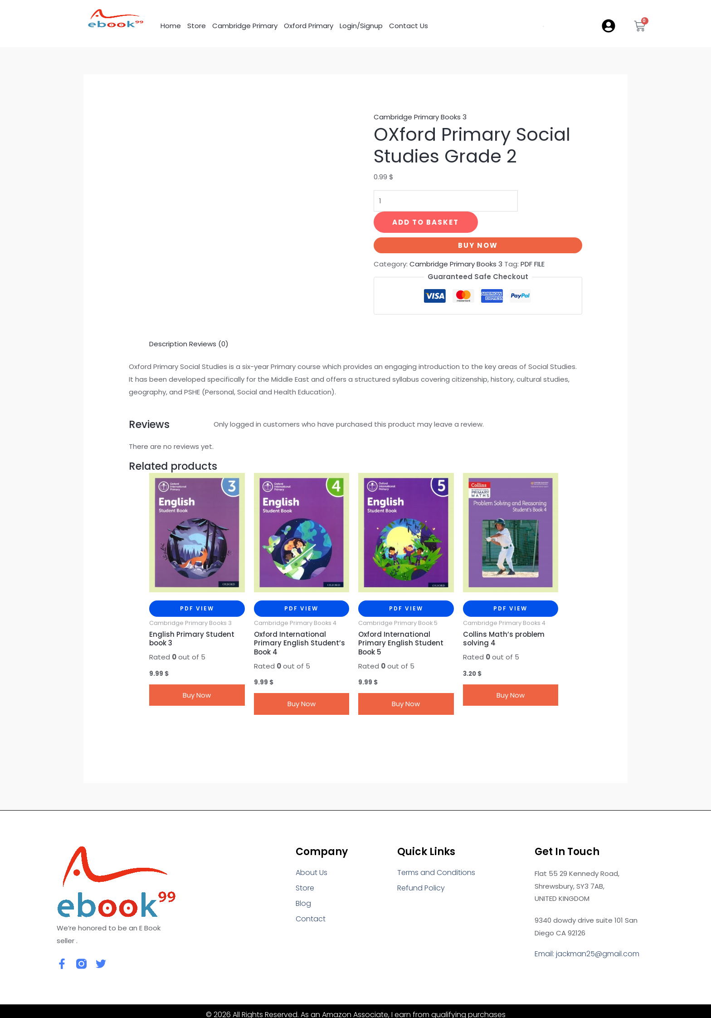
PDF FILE (533, 264)
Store (196, 25)
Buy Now (478, 245)
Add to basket (425, 222)
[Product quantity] (446, 201)
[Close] (14, 1010)
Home (171, 25)
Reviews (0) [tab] (209, 320)
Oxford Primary (308, 25)
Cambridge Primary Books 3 (420, 117)
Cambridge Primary (245, 25)
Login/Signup (361, 25)
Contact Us (408, 25)
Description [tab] (168, 320)
